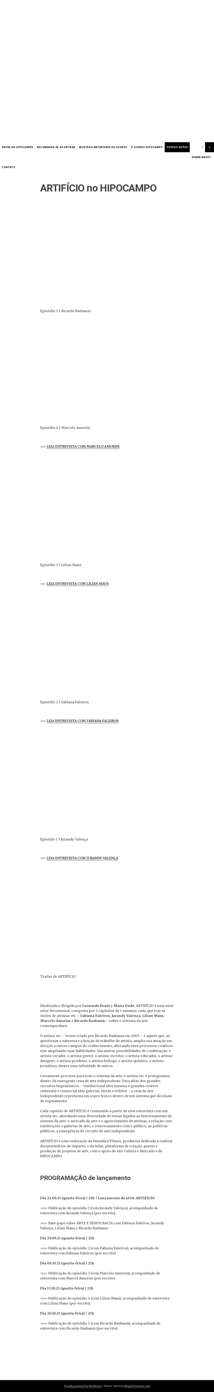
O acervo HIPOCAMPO (147, 147)
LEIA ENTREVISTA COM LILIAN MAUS (78, 584)
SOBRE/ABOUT (201, 157)
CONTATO (8, 167)
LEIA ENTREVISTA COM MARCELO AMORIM (83, 446)
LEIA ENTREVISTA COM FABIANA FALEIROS (82, 721)
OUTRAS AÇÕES (177, 147)
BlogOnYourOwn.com (137, 1386)
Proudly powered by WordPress (83, 1386)
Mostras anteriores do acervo (103, 147)
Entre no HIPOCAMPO (17, 147)
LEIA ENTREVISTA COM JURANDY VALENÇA (82, 858)
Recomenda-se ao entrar (56, 147)
